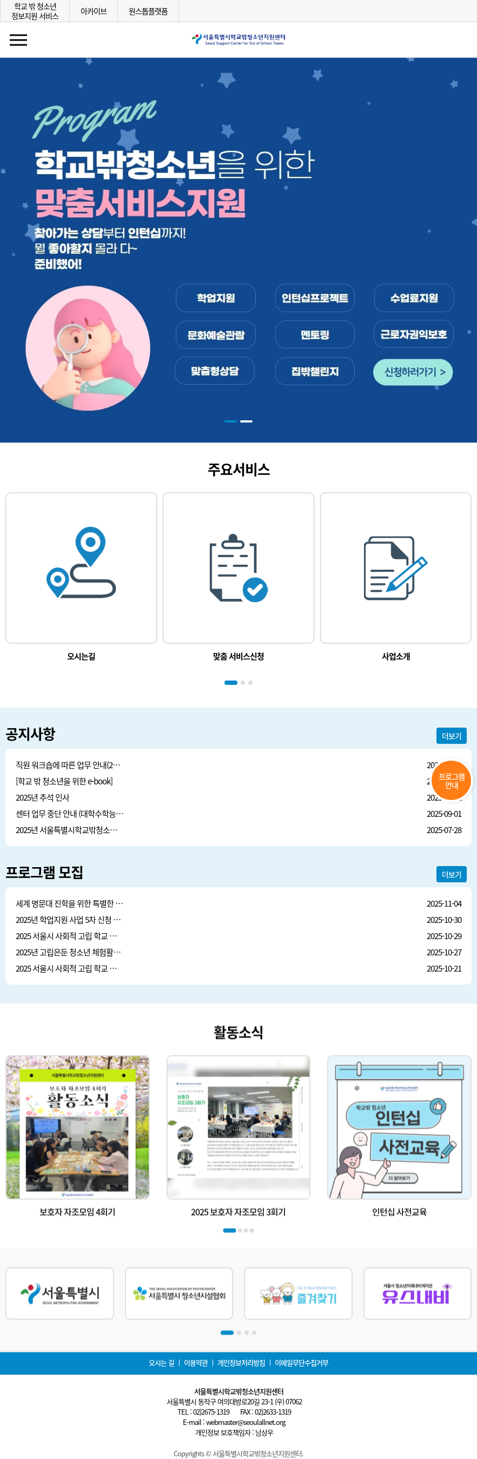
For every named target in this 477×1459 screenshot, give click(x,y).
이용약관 (196, 1362)
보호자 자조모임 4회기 (77, 1260)
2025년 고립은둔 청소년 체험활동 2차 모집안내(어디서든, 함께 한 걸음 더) (70, 952)
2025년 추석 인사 (42, 798)
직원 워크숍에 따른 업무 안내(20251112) (70, 765)
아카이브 (94, 10)
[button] (231, 421)
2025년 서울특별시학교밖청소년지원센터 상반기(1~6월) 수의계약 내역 (70, 830)
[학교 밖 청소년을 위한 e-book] (64, 781)
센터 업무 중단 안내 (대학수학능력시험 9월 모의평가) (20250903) (70, 814)
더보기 (451, 735)
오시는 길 (161, 1362)
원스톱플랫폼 (148, 10)
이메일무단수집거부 (301, 1362)
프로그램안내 (452, 780)
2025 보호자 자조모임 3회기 (238, 1260)
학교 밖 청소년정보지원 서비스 (34, 11)
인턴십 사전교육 (399, 1260)
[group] (81, 577)
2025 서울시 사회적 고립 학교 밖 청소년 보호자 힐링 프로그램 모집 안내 (70, 936)
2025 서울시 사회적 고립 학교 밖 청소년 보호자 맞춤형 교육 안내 (70, 969)
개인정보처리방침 (241, 1362)
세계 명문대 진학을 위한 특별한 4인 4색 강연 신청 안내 (70, 904)
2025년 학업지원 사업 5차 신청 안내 (70, 920)
